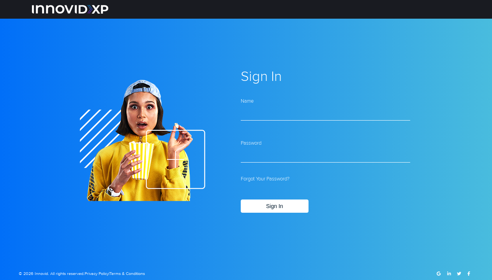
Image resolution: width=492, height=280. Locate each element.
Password (251, 142)
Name (247, 100)
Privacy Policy (97, 273)
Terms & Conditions (127, 273)
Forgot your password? (265, 178)
